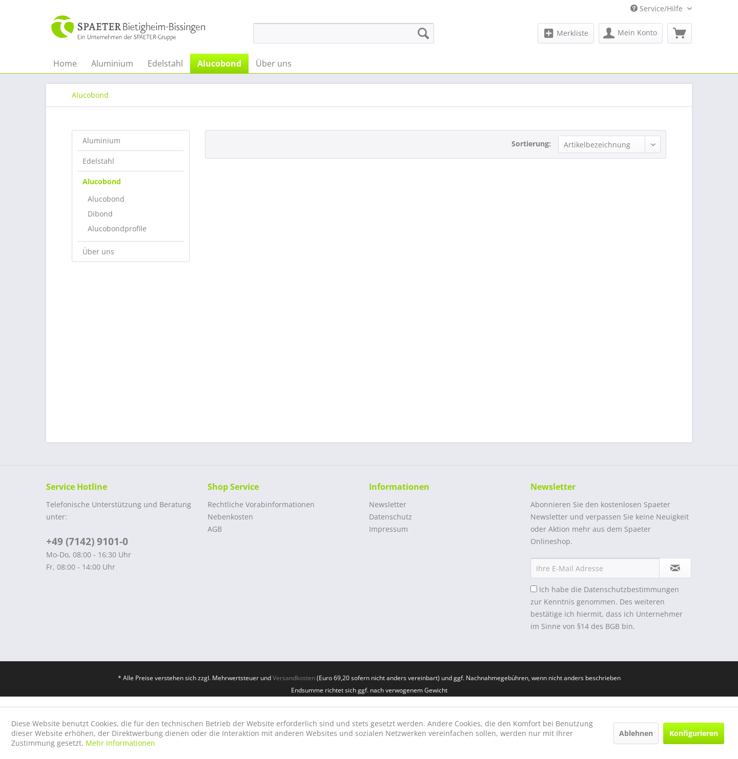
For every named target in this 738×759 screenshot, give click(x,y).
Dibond (100, 214)
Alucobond (102, 181)
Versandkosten (294, 678)
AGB (215, 529)
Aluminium (101, 140)
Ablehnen (636, 733)
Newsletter (387, 504)
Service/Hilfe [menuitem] (657, 8)
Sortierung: (531, 143)
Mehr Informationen (120, 743)
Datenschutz (390, 517)
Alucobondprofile (117, 228)
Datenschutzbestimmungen (631, 589)
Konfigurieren (693, 733)
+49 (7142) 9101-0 (87, 541)
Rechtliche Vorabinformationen (261, 504)
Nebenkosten (230, 517)
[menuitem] (343, 33)
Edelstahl (98, 161)
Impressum (388, 529)
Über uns (98, 251)
